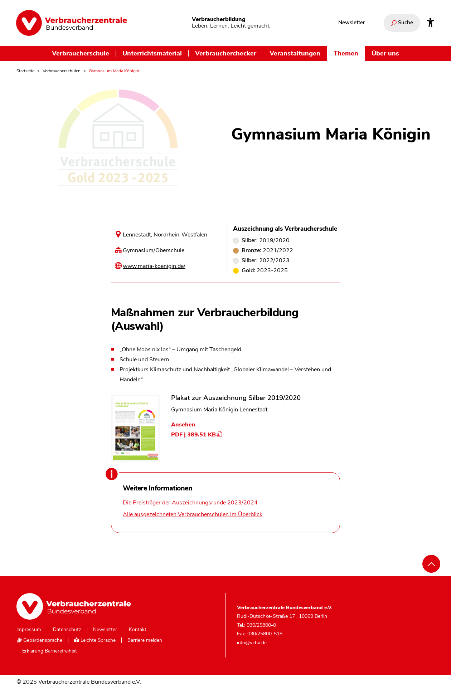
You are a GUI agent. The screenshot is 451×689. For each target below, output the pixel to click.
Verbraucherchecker (225, 53)
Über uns (385, 53)
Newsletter (351, 22)
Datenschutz (67, 629)
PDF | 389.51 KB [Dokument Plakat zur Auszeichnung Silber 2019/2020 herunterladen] (197, 435)
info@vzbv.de (252, 642)
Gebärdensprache (39, 640)
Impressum (28, 629)
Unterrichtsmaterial (152, 53)
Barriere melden (144, 640)
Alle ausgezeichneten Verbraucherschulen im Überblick (192, 514)
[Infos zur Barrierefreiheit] (430, 23)
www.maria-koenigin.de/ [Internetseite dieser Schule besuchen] (154, 266)
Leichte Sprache (95, 640)
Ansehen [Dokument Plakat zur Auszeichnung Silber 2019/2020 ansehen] (183, 425)
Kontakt (137, 629)
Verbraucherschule (80, 53)
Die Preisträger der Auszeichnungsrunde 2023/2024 (190, 503)
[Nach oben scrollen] (431, 564)
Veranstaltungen (295, 53)
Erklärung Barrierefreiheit (49, 651)
